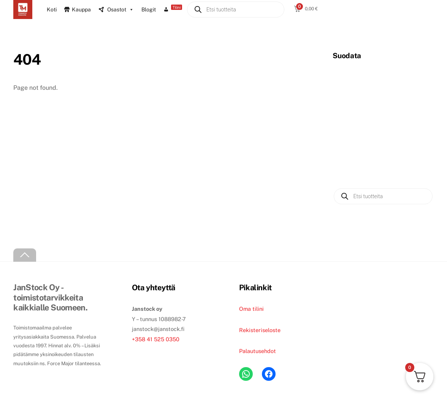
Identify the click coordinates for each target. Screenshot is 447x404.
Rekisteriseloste (260, 330)
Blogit (148, 9)
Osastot (120, 9)
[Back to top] (24, 255)
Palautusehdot (257, 351)
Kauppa (81, 9)
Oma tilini (251, 308)
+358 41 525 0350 (155, 339)
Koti (52, 9)
